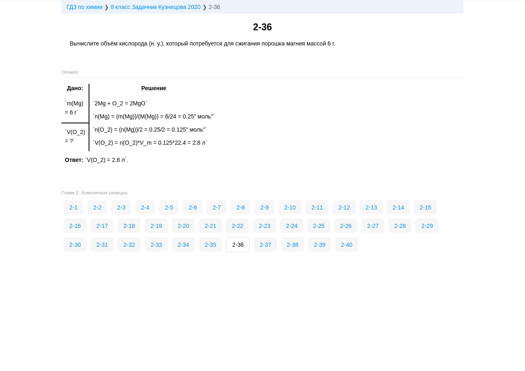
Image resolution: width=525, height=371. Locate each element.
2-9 (264, 207)
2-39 (319, 244)
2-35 (210, 244)
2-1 (73, 207)
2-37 (265, 244)
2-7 (216, 207)
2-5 (169, 207)
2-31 (102, 244)
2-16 (75, 226)
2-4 (145, 207)
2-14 (398, 207)
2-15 (425, 207)
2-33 (156, 244)
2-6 (193, 207)
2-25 (318, 226)
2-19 (156, 226)
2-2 (97, 207)
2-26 (346, 226)
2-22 (237, 226)
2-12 (344, 207)
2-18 (129, 226)
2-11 (317, 207)
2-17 (102, 226)
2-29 (427, 226)
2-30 (75, 244)
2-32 (129, 244)
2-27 (373, 226)
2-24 (291, 226)
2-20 (183, 226)
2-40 (346, 244)
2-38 (292, 244)
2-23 (264, 226)
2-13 (371, 207)
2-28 (400, 226)
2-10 (290, 207)
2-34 (183, 244)
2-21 (210, 226)
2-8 (241, 207)
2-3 (121, 207)
